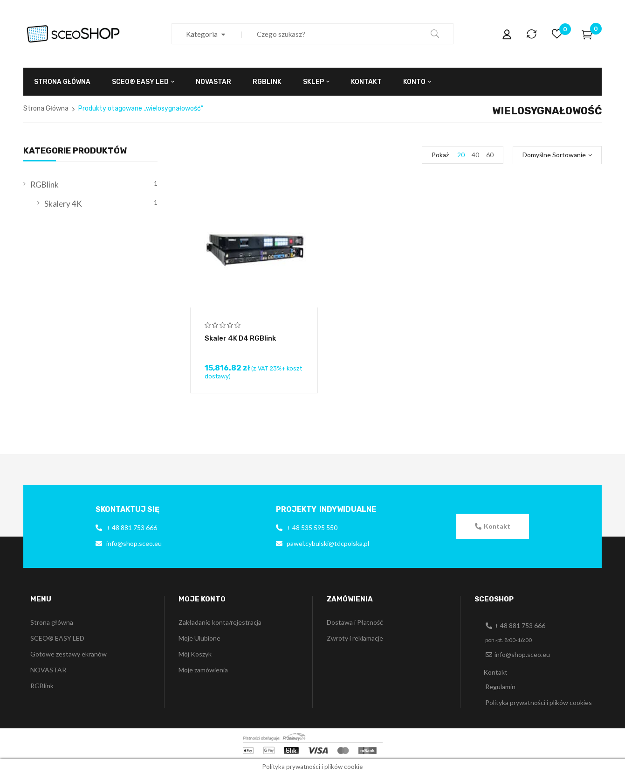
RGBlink (44, 184)
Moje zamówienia (203, 670)
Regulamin (500, 687)
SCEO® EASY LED (57, 638)
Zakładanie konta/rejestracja (220, 622)
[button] (492, 526)
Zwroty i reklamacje (355, 638)
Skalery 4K (63, 204)
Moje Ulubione (199, 638)
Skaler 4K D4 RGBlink (240, 338)
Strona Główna (46, 108)
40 (475, 155)
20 (461, 155)
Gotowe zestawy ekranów (68, 654)
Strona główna (51, 622)
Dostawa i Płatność (355, 622)
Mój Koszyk (195, 654)
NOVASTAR (48, 670)
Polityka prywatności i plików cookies (538, 702)
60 (490, 155)
